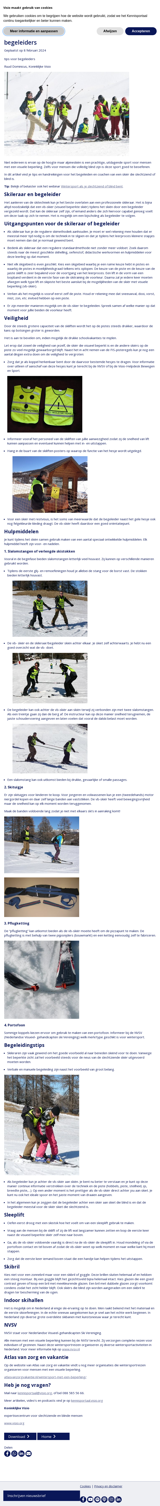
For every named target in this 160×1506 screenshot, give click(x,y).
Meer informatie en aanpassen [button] (34, 31)
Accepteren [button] (141, 31)
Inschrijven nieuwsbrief (27, 1495)
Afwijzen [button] (110, 31)
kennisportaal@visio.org (35, 1393)
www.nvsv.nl (71, 1349)
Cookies (85, 1486)
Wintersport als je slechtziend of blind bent (92, 186)
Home (46, 1436)
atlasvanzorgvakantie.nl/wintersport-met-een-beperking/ (45, 1377)
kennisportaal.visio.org (87, 1401)
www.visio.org (14, 1423)
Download (16, 1436)
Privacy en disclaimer (108, 1486)
